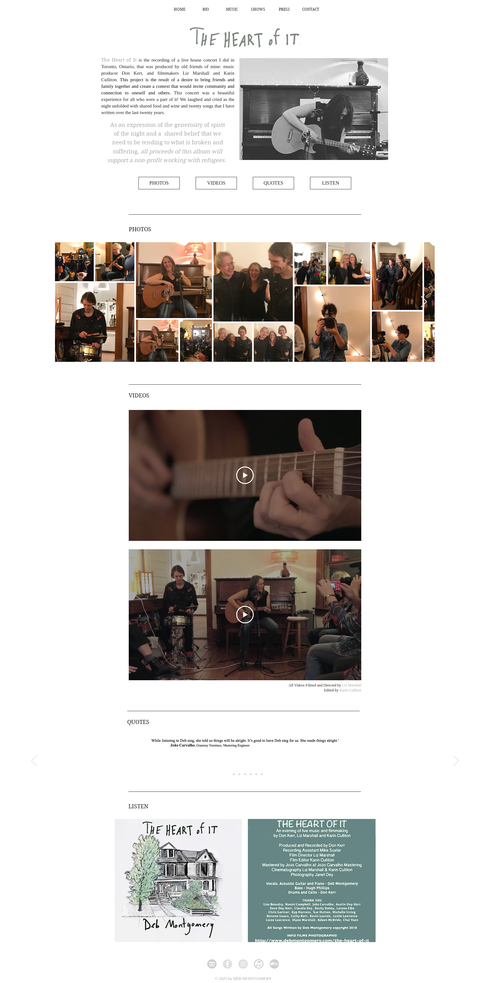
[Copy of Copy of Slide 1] (245, 774)
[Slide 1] (262, 774)
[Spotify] (212, 964)
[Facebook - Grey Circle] (227, 964)
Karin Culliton (350, 690)
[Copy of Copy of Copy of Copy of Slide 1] (256, 774)
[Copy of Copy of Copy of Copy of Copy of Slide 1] (228, 774)
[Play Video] (245, 475)
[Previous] (34, 761)
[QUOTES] (273, 183)
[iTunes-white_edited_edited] (258, 964)
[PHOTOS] (159, 183)
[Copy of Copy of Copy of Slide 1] (251, 774)
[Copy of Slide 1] (239, 774)
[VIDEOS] (216, 183)
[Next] (456, 761)
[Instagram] (243, 964)
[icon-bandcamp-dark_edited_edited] (274, 964)
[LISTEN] (330, 183)
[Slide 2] (234, 774)
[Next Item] (424, 302)
